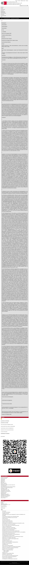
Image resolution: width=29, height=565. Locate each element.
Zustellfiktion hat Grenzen (5, 513)
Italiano (19, 0)
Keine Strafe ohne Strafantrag (6, 512)
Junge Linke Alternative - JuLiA (5, 489)
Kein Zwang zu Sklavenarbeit (6, 519)
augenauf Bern (3, 480)
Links (1, 16)
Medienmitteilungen (3, 13)
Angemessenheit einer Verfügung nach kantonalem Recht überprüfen (11, 546)
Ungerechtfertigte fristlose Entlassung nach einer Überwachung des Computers (12, 536)
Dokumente (2, 10)
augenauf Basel (3, 479)
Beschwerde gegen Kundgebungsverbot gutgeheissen (9, 556)
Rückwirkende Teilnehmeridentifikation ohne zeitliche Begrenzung (11, 534)
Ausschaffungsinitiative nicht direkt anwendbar (8, 535)
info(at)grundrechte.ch (4, 506)
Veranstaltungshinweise (6, 18)
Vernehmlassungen (3, 15)
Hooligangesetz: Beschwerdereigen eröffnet (8, 553)
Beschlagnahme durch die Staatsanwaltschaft (8, 529)
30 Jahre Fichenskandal (4, 431)
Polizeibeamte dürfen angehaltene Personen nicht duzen (9, 517)
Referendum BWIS (3, 493)
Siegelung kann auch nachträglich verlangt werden (9, 537)
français (16, 0)
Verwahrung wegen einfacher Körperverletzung (8, 533)
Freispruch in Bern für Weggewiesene (7, 557)
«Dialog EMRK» (3, 9)
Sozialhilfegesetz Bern (5, 544)
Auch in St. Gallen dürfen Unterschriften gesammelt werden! (10, 555)
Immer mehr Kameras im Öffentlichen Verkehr (7, 424)
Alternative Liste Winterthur (4, 477)
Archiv (2, 18)
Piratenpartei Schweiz (4, 492)
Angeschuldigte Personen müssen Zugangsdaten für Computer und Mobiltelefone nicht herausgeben (13, 515)
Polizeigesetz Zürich (5, 552)
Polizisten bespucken (5, 518)
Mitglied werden (23, 0)
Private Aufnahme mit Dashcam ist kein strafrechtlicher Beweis (10, 516)
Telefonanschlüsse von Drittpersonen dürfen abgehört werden (10, 538)
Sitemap (27, 0)
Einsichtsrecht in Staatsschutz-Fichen (7, 554)
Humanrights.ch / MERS (4, 488)
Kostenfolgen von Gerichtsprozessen (7, 543)
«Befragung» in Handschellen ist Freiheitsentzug (8, 527)
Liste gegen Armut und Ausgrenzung (5, 491)
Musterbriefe (2, 14)
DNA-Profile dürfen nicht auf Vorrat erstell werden (8, 524)
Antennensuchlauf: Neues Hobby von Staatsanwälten (8, 426)
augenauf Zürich (3, 481)
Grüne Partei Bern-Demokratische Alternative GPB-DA (8, 486)
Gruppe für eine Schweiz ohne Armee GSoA (6, 487)
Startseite (2, 7)
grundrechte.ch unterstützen (15, 18)
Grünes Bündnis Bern (4, 485)
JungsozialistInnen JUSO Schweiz (5, 490)
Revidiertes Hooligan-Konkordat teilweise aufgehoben (9, 528)
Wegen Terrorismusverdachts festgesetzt (7, 545)
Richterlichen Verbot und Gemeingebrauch (7, 548)
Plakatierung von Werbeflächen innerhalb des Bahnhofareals (10, 547)
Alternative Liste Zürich (4, 478)
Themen (2, 8)
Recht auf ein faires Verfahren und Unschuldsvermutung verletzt (10, 525)
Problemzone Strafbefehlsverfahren (7, 526)
